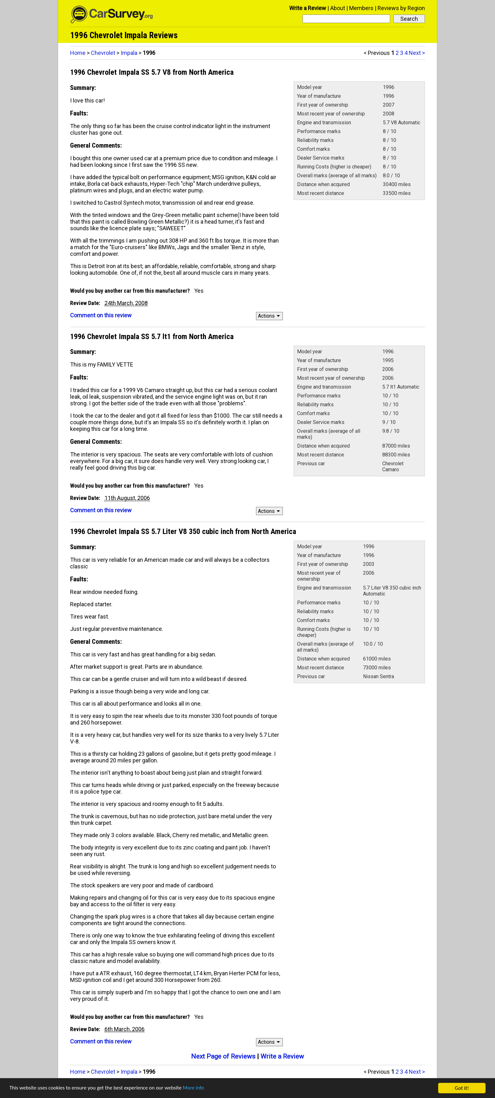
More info (194, 1088)
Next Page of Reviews (223, 1056)
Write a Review (307, 8)
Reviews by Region (401, 8)
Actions (270, 316)
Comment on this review (101, 315)
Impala (129, 53)
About (337, 8)
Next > (417, 53)
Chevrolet (103, 53)
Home (78, 53)
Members (361, 8)
